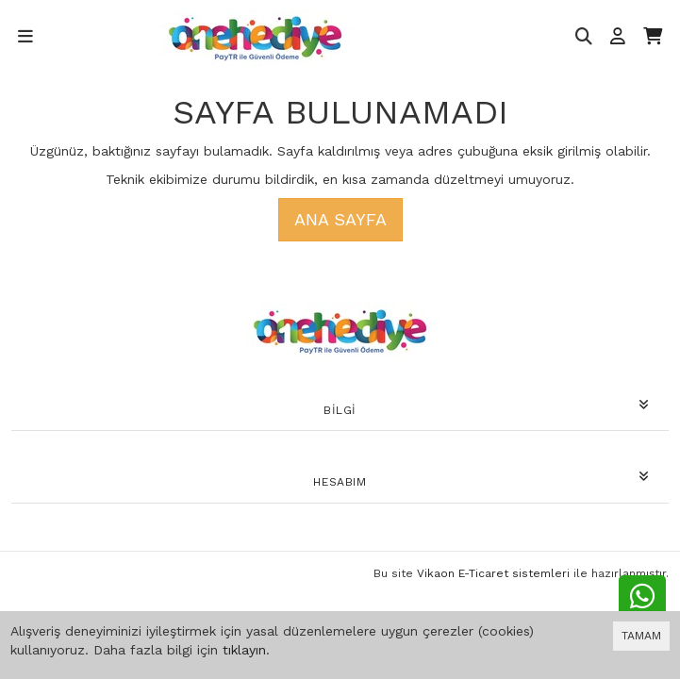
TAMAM (641, 635)
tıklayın (244, 649)
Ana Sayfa (340, 219)
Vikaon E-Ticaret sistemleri (493, 573)
